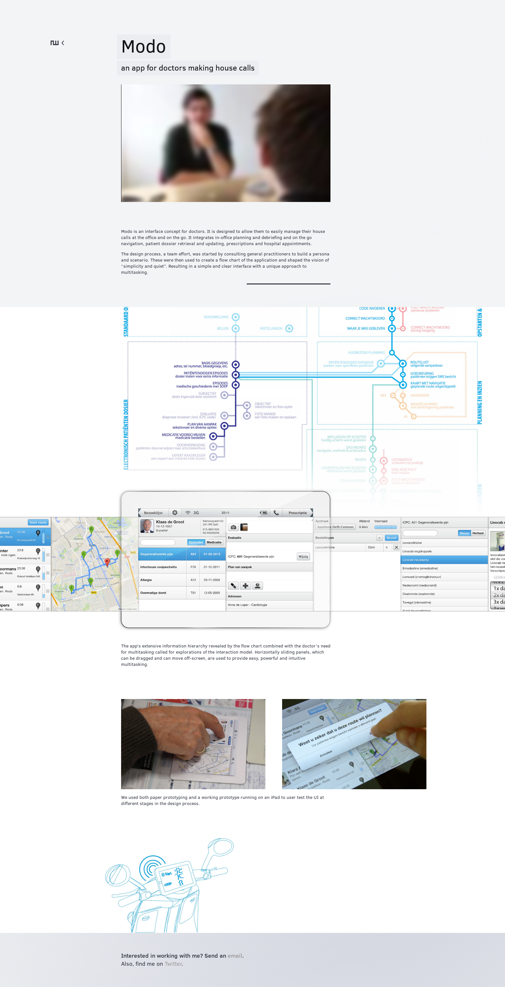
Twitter (173, 963)
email (235, 955)
